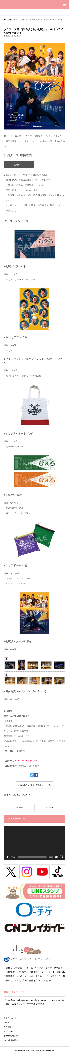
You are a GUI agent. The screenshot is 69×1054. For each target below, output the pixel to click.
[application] (34, 843)
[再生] (7, 856)
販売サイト (19, 164)
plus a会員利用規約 (11, 1040)
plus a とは (8, 1022)
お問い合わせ (9, 1031)
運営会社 (7, 1027)
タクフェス (17, 36)
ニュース (20, 795)
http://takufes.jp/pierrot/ (26, 760)
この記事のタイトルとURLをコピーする (34, 785)
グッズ (28, 795)
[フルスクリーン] (61, 856)
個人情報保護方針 (11, 1036)
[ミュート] (56, 856)
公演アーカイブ (10, 1018)
